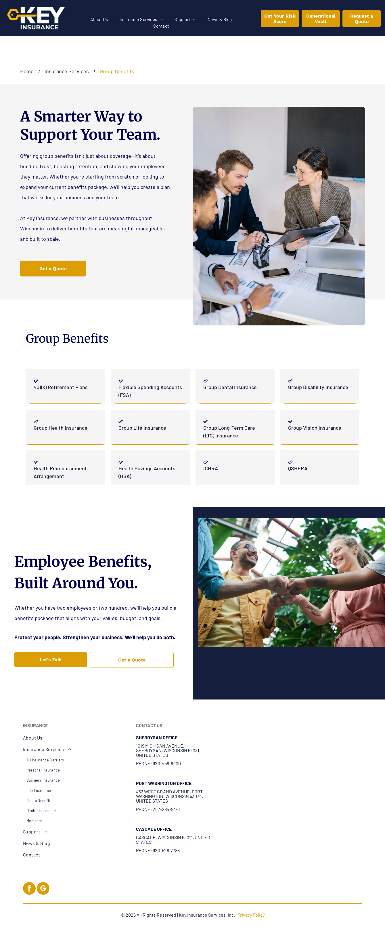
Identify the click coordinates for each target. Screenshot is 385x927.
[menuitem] (99, 19)
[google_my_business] (43, 889)
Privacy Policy (251, 914)
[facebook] (29, 889)
